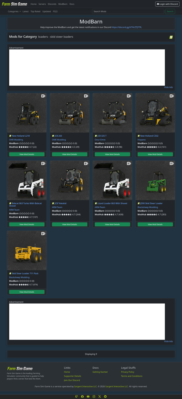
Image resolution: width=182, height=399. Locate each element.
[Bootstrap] (20, 368)
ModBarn (62, 4)
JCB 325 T (102, 135)
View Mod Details (26, 154)
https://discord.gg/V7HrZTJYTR (126, 27)
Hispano (142, 139)
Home (34, 4)
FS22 (55, 11)
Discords (52, 4)
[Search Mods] (128, 11)
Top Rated (35, 11)
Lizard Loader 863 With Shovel (112, 203)
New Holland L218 (21, 135)
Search (170, 11)
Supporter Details (72, 376)
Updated (46, 11)
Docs (72, 4)
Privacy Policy (127, 371)
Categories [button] (13, 11)
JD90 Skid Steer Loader (151, 203)
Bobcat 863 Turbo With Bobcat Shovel (25, 204)
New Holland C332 (149, 135)
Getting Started (100, 371)
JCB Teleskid (60, 203)
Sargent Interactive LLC (85, 386)
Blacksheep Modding (148, 207)
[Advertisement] (87, 67)
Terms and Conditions (131, 376)
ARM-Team (14, 209)
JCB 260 (58, 135)
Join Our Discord (72, 380)
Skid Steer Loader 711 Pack (25, 273)
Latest (26, 11)
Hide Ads (168, 87)
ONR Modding (16, 139)
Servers (42, 4)
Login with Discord (167, 4)
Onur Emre (100, 139)
